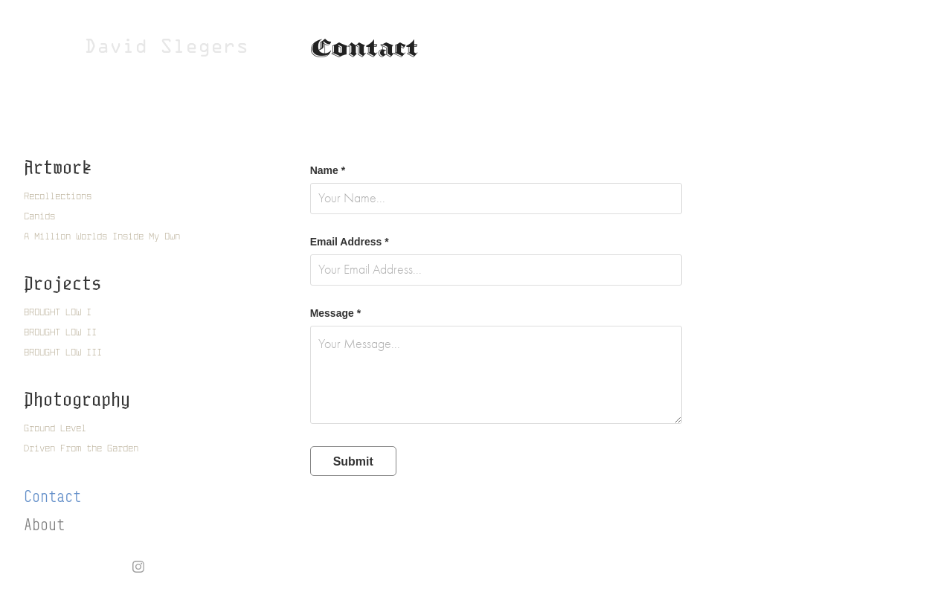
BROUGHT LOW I (57, 312)
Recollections (57, 196)
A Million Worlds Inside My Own (102, 236)
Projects (62, 283)
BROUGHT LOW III (63, 352)
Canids (39, 216)
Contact (52, 496)
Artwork (57, 167)
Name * (327, 170)
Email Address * (349, 241)
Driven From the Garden (81, 448)
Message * (335, 313)
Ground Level (55, 428)
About (44, 524)
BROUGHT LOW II (60, 332)
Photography (77, 399)
